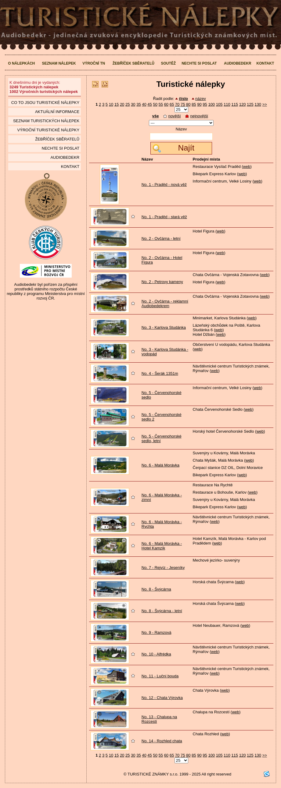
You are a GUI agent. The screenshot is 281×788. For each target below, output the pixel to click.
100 (211, 104)
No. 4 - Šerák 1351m (160, 373)
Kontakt (265, 63)
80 (188, 104)
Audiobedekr (237, 63)
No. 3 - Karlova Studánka (164, 327)
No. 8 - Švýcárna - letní (162, 611)
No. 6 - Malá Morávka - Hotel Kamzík (162, 545)
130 (257, 104)
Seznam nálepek (59, 63)
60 (166, 104)
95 (205, 104)
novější (172, 116)
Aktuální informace (57, 111)
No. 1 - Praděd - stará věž (164, 217)
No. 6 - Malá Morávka (160, 465)
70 (177, 104)
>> (264, 104)
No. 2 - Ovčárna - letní (161, 238)
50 (155, 104)
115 (234, 104)
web (246, 166)
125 (250, 104)
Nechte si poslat (199, 63)
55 (161, 104)
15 (116, 104)
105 (219, 104)
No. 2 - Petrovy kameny (162, 281)
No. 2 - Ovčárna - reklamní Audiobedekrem (165, 303)
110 (227, 104)
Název (181, 129)
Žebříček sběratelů (133, 63)
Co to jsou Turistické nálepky (45, 102)
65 (172, 104)
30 (133, 104)
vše (155, 116)
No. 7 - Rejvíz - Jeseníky (163, 567)
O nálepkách (21, 63)
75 (183, 104)
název (200, 98)
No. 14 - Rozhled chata (162, 741)
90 (199, 104)
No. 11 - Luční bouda (160, 676)
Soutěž (168, 63)
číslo (183, 98)
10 (111, 104)
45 (149, 104)
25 (127, 104)
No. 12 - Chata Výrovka (162, 697)
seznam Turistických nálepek (46, 121)
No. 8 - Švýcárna (156, 589)
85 (194, 104)
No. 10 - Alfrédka (156, 654)
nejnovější (196, 116)
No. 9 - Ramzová (156, 632)
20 (122, 104)
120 (242, 104)
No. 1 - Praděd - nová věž (164, 184)
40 (144, 104)
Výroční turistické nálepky (48, 130)
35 (138, 104)
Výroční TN (93, 63)
